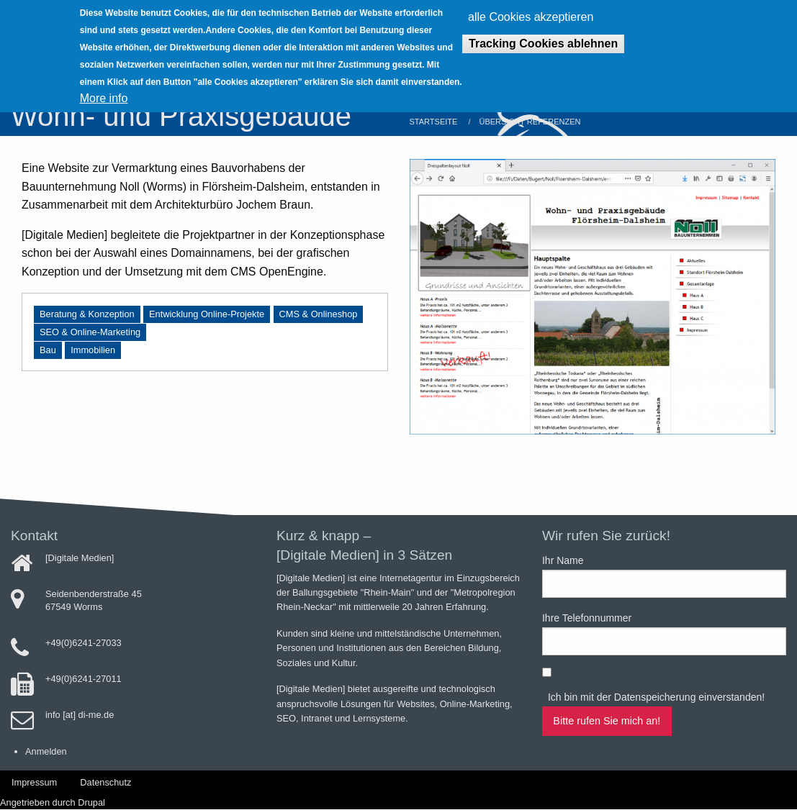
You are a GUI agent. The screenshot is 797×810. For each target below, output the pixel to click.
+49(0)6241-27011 (83, 678)
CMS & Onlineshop (318, 314)
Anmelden (46, 751)
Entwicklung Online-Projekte (206, 314)
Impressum (34, 782)
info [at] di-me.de (79, 714)
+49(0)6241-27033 (83, 642)
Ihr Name (563, 560)
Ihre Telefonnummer (586, 618)
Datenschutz (105, 782)
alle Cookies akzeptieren (530, 8)
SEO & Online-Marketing (90, 332)
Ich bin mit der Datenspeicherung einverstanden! (656, 697)
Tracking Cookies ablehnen (543, 34)
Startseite (434, 121)
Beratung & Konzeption (87, 314)
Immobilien (93, 350)
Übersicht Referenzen (529, 121)
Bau (48, 350)
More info (104, 89)
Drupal (91, 802)
